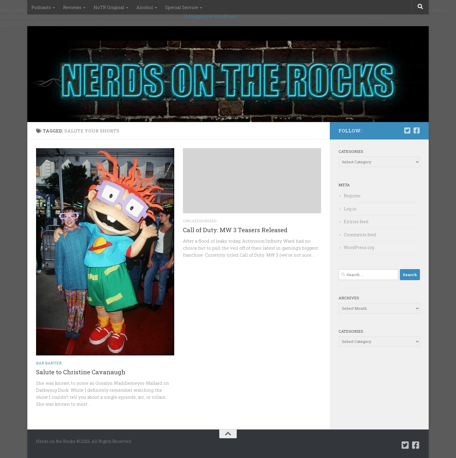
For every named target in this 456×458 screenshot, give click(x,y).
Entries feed (356, 221)
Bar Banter (49, 363)
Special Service (181, 7)
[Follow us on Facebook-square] (416, 130)
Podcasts (41, 7)
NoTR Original (109, 7)
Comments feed (360, 234)
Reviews (72, 7)
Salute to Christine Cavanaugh (80, 372)
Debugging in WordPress (210, 16)
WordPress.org (359, 247)
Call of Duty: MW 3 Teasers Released (235, 230)
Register (352, 195)
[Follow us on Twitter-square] (407, 130)
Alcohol (144, 7)
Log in (350, 209)
